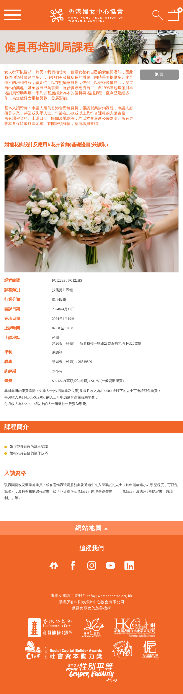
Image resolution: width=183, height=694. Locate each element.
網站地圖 (91, 528)
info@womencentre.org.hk (109, 596)
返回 (159, 74)
